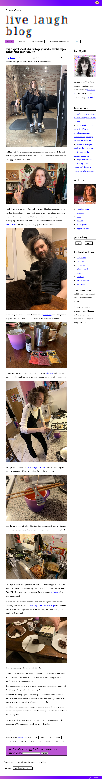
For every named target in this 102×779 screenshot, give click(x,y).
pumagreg (48, 741)
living (35, 737)
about (9, 41)
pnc (63, 741)
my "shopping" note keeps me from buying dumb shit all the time (85, 118)
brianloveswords (83, 280)
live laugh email (82, 224)
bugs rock (89, 97)
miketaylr (80, 276)
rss (30, 749)
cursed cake (47, 314)
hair (57, 741)
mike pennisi (81, 284)
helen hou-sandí (82, 269)
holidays (23, 741)
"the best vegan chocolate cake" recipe (41, 605)
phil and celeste (11, 224)
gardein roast (55, 592)
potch (79, 273)
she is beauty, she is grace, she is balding (32, 762)
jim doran (80, 261)
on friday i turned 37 (22, 768)
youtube (80, 220)
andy (39, 741)
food (42, 737)
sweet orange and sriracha (37, 467)
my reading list (37, 41)
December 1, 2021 (22, 737)
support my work (83, 228)
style (50, 737)
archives (22, 41)
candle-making (12, 741)
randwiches (81, 265)
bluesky (79, 217)
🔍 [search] (77, 41)
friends (32, 741)
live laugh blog (38, 25)
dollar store (49, 373)
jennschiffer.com (83, 209)
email (89, 243)
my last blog (12, 57)
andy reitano (81, 257)
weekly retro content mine (59, 41)
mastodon (80, 213)
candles (57, 737)
